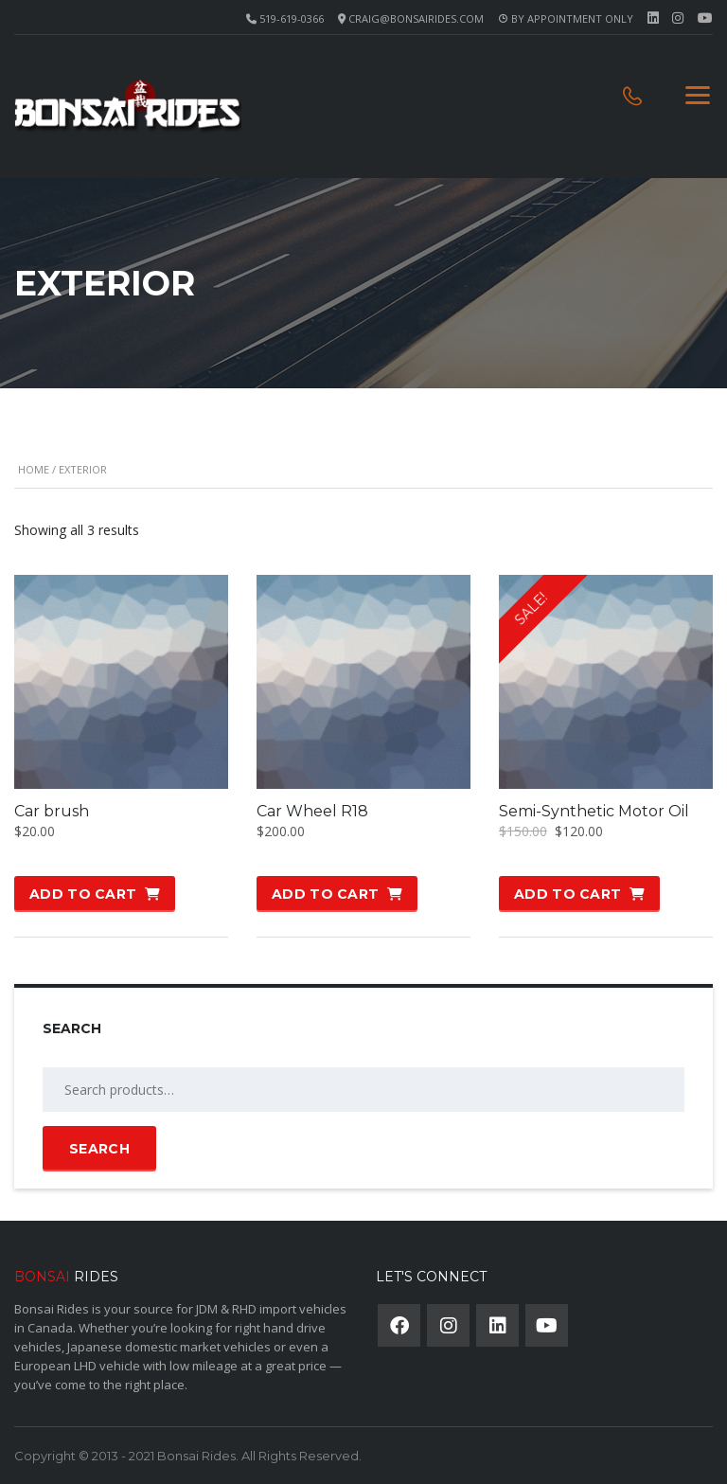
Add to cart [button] (82, 894)
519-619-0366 (291, 18)
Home (33, 469)
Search (99, 1148)
